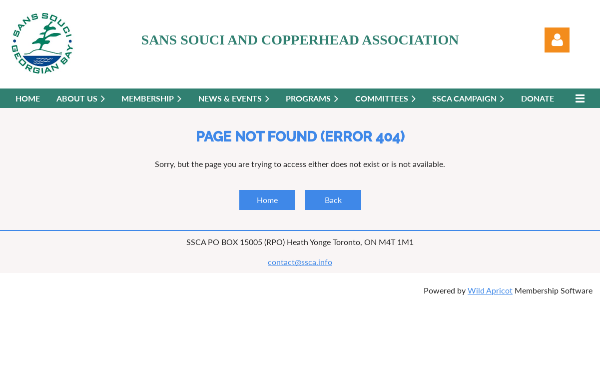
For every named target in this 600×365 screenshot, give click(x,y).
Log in (557, 40)
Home (267, 199)
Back (333, 199)
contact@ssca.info (300, 261)
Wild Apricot (490, 290)
